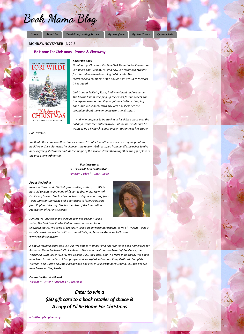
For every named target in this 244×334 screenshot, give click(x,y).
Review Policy (141, 34)
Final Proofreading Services (83, 34)
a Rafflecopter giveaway (45, 317)
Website (34, 282)
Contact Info (165, 34)
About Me (52, 34)
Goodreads (75, 282)
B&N (86, 173)
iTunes (96, 173)
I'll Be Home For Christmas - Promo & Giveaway (67, 52)
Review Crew (116, 34)
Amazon (75, 173)
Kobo (105, 173)
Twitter (46, 282)
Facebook (60, 282)
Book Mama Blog (59, 18)
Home (34, 34)
